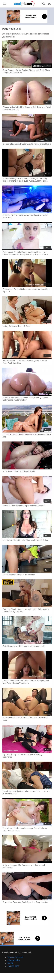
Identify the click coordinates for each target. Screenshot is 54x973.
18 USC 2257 (13, 966)
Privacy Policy (13, 960)
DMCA (10, 963)
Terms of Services (15, 957)
